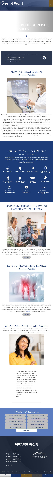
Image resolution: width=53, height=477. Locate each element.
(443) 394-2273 (39, 454)
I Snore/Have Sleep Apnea (15, 427)
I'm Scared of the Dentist (37, 427)
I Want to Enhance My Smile (37, 421)
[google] (9, 465)
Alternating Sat (9, 461)
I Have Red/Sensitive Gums (37, 415)
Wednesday (8, 456)
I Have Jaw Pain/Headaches (37, 424)
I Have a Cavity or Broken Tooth (37, 418)
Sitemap (22, 471)
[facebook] (6, 465)
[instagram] (11, 465)
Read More (26, 257)
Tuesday (8, 455)
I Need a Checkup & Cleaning (15, 415)
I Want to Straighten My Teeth (16, 424)
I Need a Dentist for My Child (15, 418)
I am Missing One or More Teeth (15, 421)
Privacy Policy (28, 471)
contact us (48, 43)
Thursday (8, 458)
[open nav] (51, 3)
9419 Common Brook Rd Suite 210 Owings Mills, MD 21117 (39, 457)
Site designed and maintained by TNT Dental (41, 471)
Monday (7, 453)
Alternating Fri (9, 459)
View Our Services (26, 430)
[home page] (11, 3)
